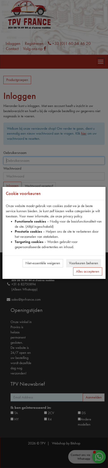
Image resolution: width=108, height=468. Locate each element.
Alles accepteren (87, 271)
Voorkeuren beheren (83, 263)
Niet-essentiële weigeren (42, 263)
